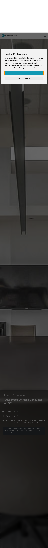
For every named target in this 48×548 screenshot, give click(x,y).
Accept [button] (24, 40)
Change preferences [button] (24, 46)
